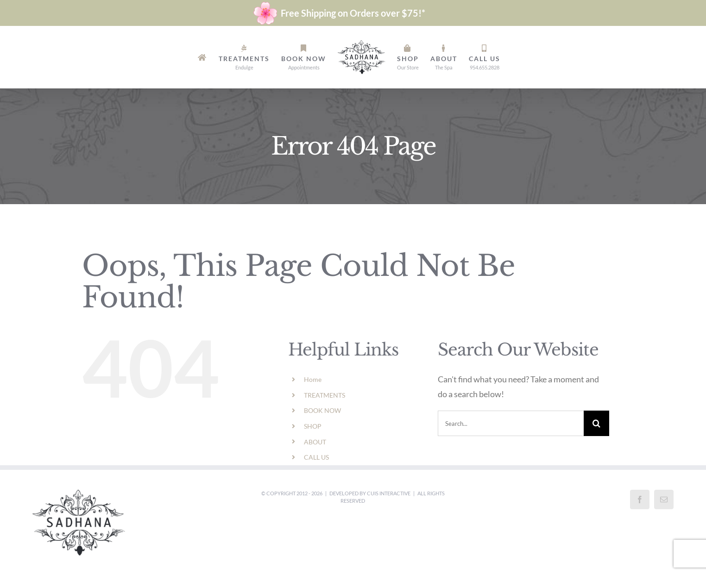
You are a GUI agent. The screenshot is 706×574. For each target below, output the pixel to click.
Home (312, 379)
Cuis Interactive (388, 493)
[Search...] (511, 423)
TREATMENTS (324, 395)
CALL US (316, 457)
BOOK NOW (322, 410)
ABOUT (315, 442)
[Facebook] (639, 499)
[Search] (596, 423)
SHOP (312, 426)
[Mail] (664, 499)
